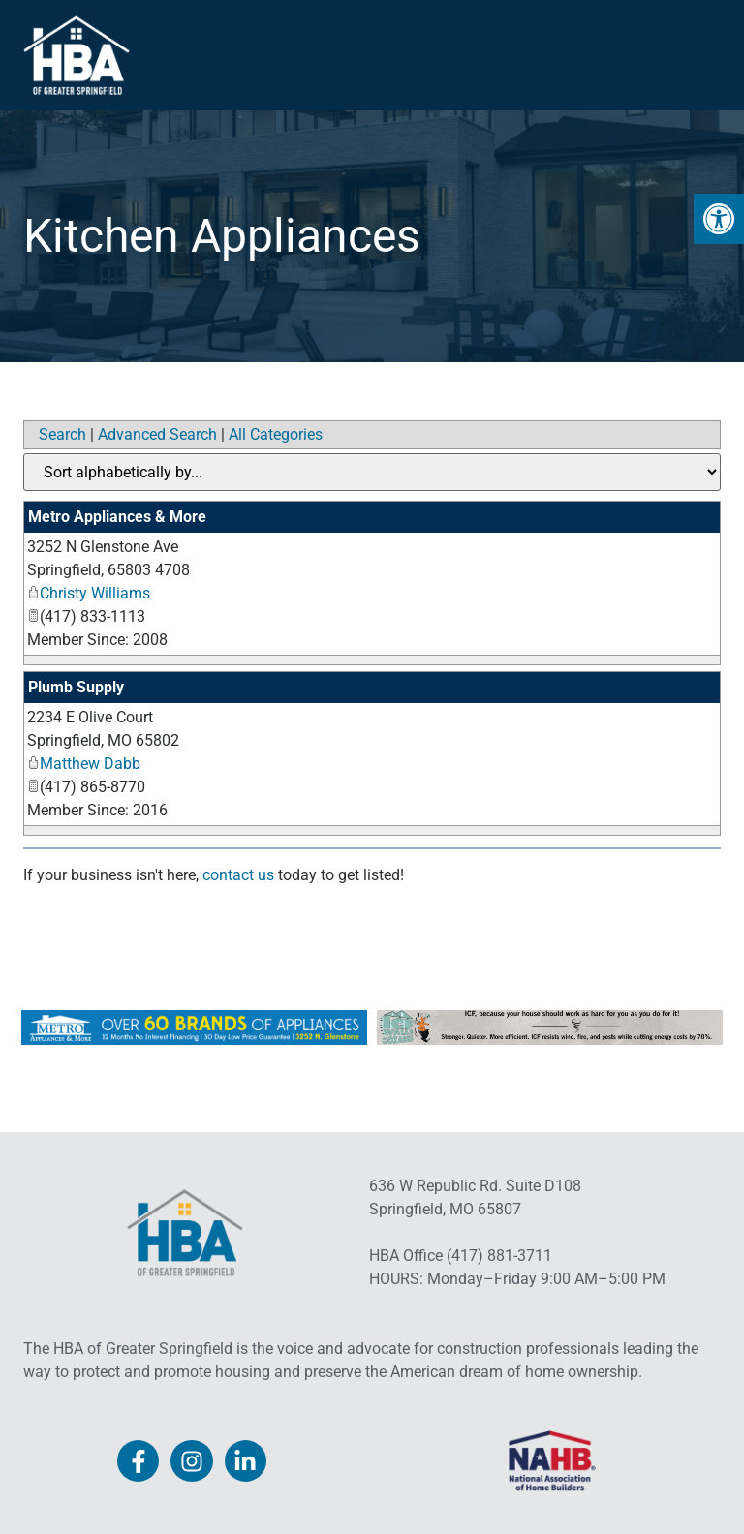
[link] (719, 219)
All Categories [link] (276, 434)
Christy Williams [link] (88, 593)
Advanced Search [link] (157, 434)
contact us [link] (238, 875)
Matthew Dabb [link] (83, 763)
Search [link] (62, 434)
